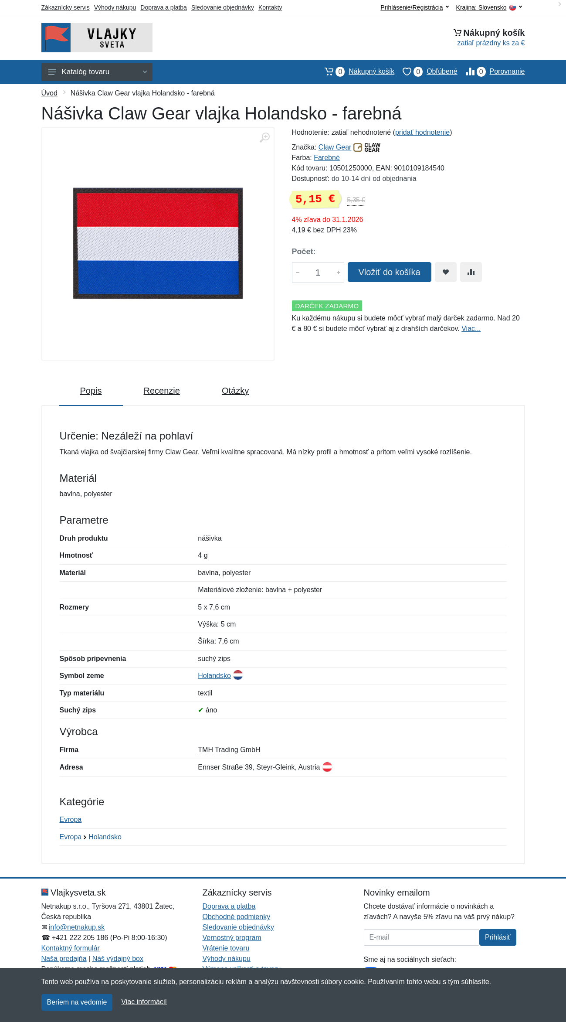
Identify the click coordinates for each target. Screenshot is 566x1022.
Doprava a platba (163, 7)
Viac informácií (144, 1001)
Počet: (304, 251)
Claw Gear (335, 147)
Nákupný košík (355, 71)
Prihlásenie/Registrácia (414, 7)
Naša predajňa (64, 958)
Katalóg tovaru (97, 72)
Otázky (235, 390)
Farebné (327, 157)
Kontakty (270, 7)
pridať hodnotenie (422, 132)
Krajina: (489, 7)
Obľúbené (425, 71)
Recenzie (162, 390)
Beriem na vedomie (77, 1002)
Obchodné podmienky (237, 916)
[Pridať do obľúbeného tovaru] (446, 272)
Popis (91, 390)
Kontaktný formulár (70, 948)
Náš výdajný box (117, 958)
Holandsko (214, 675)
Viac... (471, 328)
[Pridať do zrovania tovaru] (471, 272)
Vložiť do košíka (389, 272)
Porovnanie (491, 71)
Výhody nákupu (115, 7)
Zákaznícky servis (65, 7)
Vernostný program (232, 937)
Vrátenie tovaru (226, 948)
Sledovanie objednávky (222, 7)
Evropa (71, 819)
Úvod (49, 93)
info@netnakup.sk (77, 927)
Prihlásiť (497, 937)
